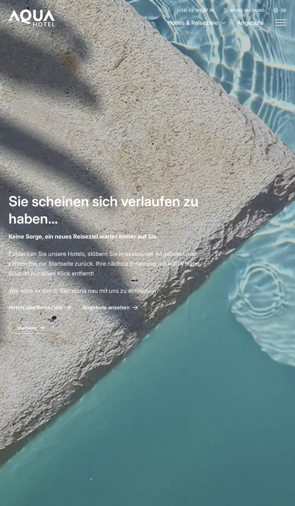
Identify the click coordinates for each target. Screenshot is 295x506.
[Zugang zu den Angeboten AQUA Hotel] (110, 307)
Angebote (250, 22)
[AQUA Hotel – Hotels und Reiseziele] (40, 307)
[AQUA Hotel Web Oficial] (32, 18)
